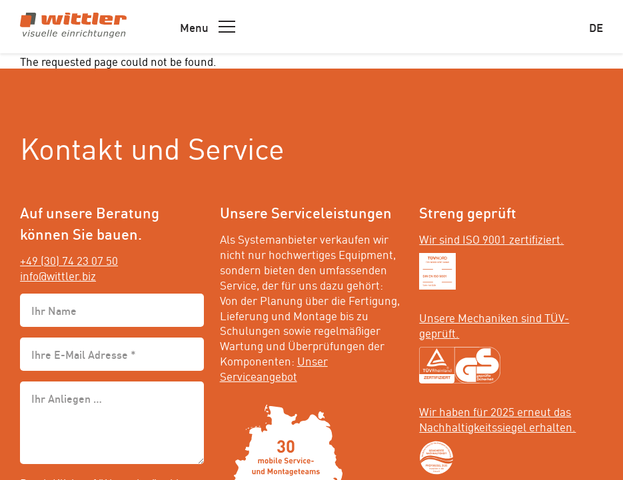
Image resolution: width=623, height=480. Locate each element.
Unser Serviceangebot (274, 367)
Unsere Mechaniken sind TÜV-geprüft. (494, 324)
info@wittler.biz (58, 275)
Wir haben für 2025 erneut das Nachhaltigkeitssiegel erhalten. (497, 418)
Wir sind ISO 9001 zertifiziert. (491, 238)
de (596, 27)
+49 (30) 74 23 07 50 (69, 260)
